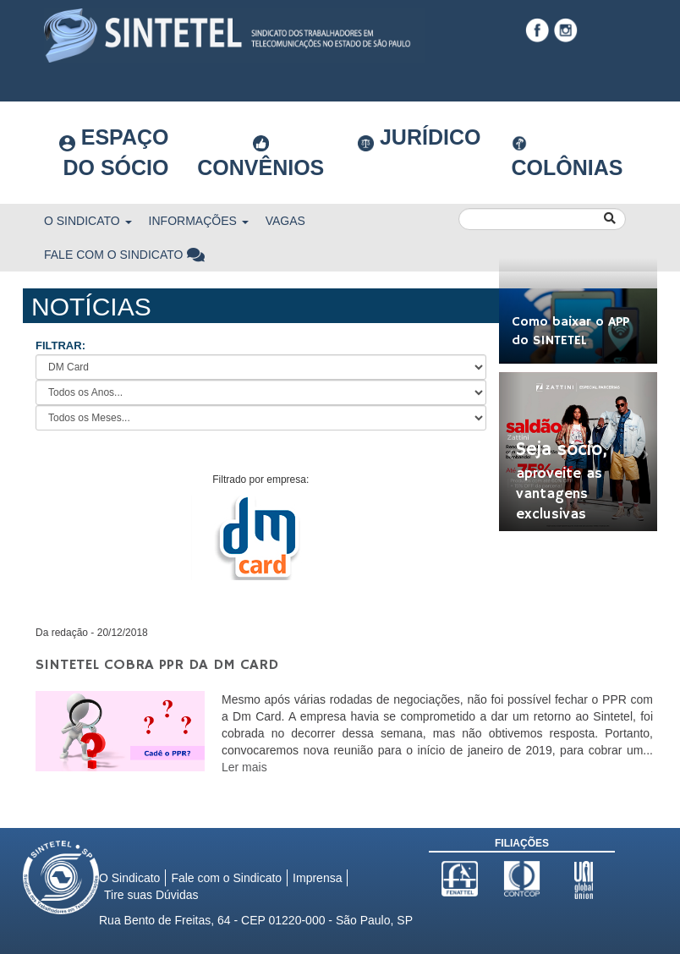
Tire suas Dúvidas (151, 895)
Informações (199, 221)
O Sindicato (88, 221)
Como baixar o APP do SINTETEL (570, 332)
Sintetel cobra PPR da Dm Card (157, 664)
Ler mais (244, 767)
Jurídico (419, 138)
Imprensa (317, 878)
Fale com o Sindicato (125, 254)
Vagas (285, 221)
